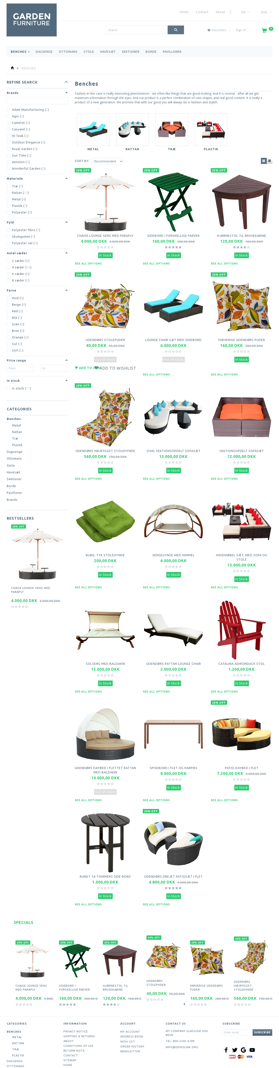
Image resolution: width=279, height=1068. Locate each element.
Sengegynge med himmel (173, 537)
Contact (202, 12)
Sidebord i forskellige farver (173, 232)
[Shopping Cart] (267, 31)
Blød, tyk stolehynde (105, 537)
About (220, 12)
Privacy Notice (75, 997)
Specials (23, 888)
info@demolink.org (182, 1012)
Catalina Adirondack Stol (241, 641)
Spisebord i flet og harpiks (173, 740)
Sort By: (82, 161)
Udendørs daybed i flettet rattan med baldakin (105, 742)
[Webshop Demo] (32, 16)
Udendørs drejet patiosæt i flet (173, 844)
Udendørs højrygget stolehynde (105, 438)
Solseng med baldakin (105, 641)
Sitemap (70, 1025)
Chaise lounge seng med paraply (30, 589)
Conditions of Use (78, 1011)
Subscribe (262, 998)
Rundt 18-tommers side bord (105, 844)
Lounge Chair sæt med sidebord (173, 332)
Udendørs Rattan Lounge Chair (173, 641)
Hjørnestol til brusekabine (241, 232)
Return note (74, 1016)
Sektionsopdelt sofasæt (241, 438)
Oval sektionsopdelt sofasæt (174, 438)
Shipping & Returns (79, 1001)
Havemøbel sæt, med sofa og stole (241, 539)
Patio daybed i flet (242, 740)
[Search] (176, 30)
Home (184, 12)
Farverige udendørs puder (241, 332)
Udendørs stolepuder (105, 332)
